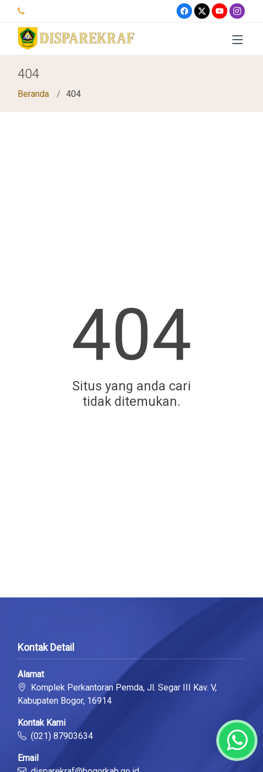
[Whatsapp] (236, 740)
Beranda (33, 94)
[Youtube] (219, 11)
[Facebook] (184, 11)
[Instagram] (237, 11)
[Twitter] (202, 11)
